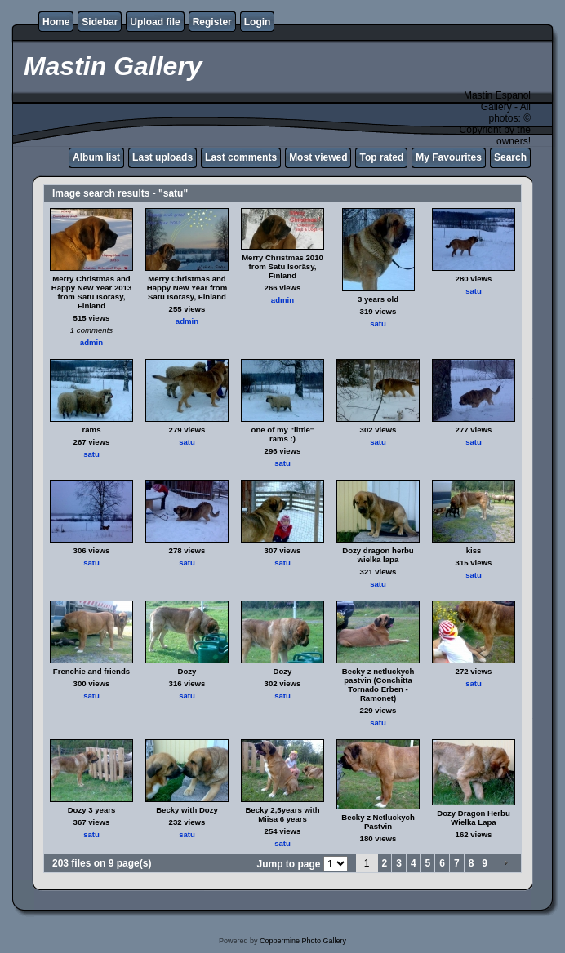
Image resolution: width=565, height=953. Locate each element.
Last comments (241, 157)
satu (378, 323)
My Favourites (449, 157)
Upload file (155, 22)
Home (55, 22)
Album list (96, 157)
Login (257, 22)
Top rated (381, 157)
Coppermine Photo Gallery (303, 941)
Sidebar (100, 22)
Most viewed (318, 157)
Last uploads (162, 157)
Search (510, 157)
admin (91, 342)
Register (212, 22)
